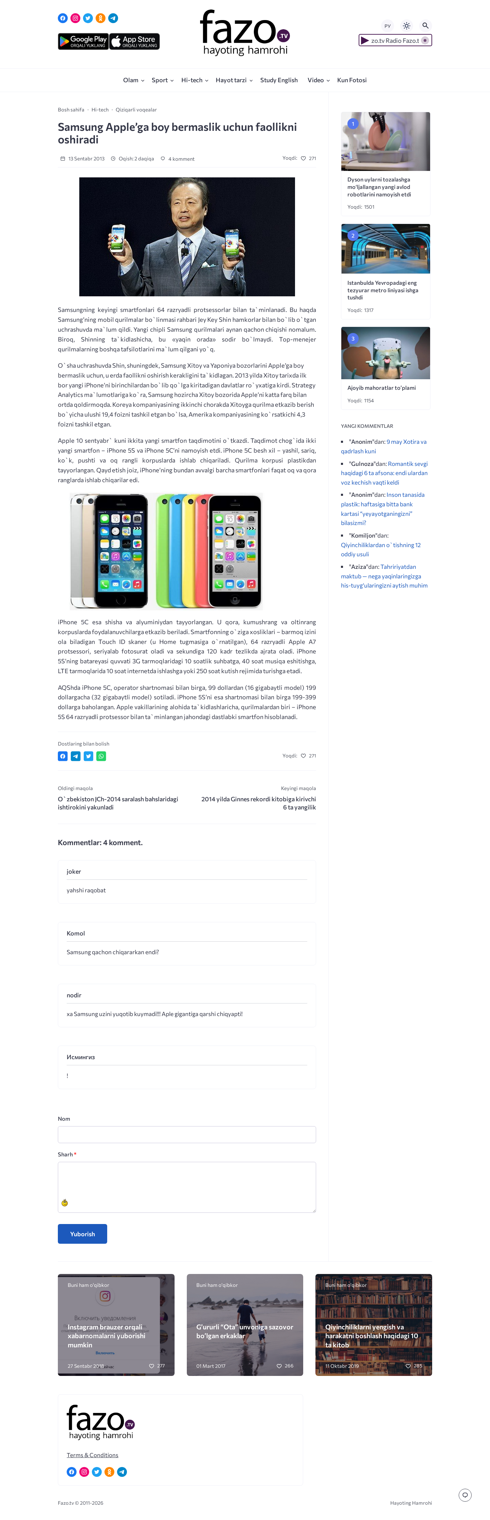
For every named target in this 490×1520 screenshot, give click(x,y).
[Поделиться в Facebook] (63, 756)
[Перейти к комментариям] (465, 1495)
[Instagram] (75, 18)
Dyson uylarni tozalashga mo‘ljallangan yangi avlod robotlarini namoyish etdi (379, 186)
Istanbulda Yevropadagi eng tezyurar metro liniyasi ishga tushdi (383, 290)
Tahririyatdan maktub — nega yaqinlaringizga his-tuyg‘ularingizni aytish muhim (384, 576)
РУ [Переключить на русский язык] (388, 26)
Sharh (67, 1154)
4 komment (177, 159)
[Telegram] (113, 18)
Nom (64, 1118)
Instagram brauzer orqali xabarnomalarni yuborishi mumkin (106, 1336)
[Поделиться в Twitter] (89, 756)
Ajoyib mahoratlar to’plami (381, 387)
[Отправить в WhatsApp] (101, 756)
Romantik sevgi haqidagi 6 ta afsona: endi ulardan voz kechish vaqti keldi (384, 473)
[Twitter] (88, 18)
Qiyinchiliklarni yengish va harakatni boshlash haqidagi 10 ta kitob (371, 1336)
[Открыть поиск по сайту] (425, 25)
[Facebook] (63, 18)
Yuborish (82, 1234)
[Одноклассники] (100, 18)
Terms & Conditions (92, 1454)
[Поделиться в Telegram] (76, 756)
